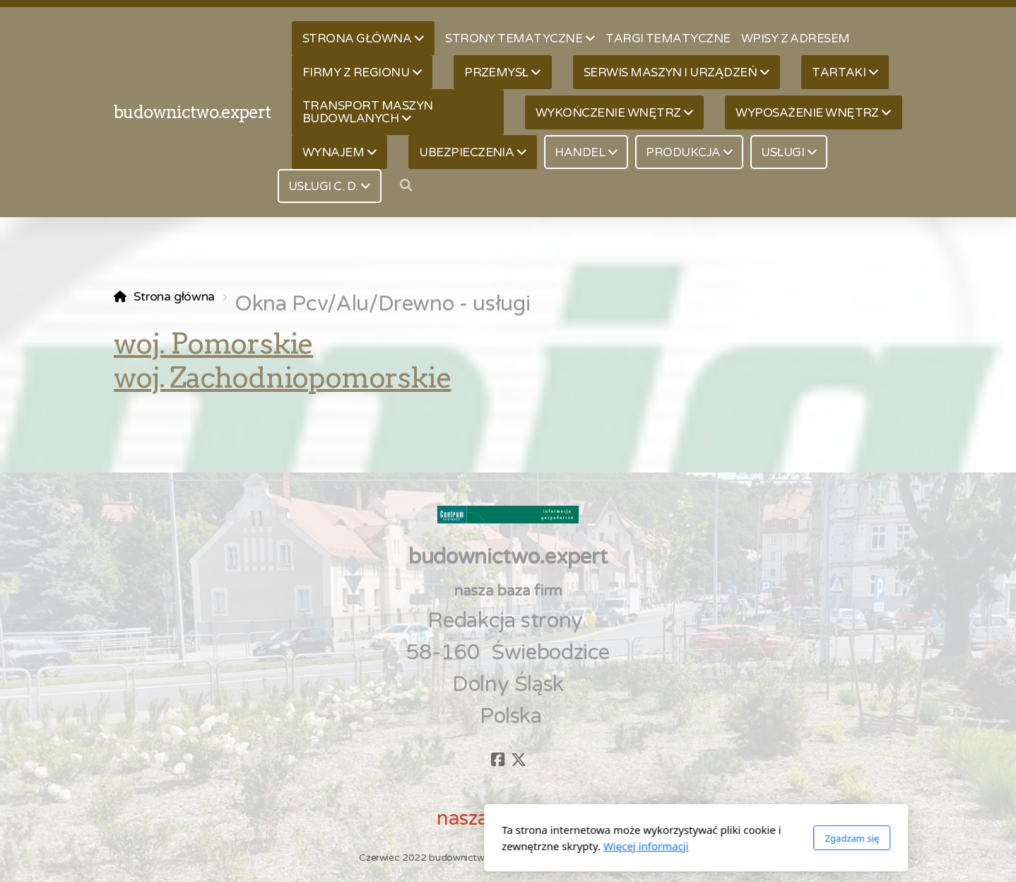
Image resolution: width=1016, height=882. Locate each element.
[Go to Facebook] (497, 759)
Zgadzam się (664, 838)
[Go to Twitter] (518, 759)
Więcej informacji (458, 846)
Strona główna (174, 296)
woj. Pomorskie (213, 344)
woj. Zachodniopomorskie (282, 378)
